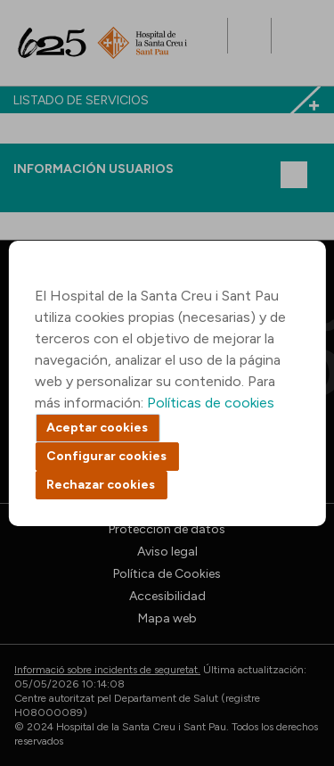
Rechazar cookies (100, 484)
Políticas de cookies (210, 402)
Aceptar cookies (97, 427)
